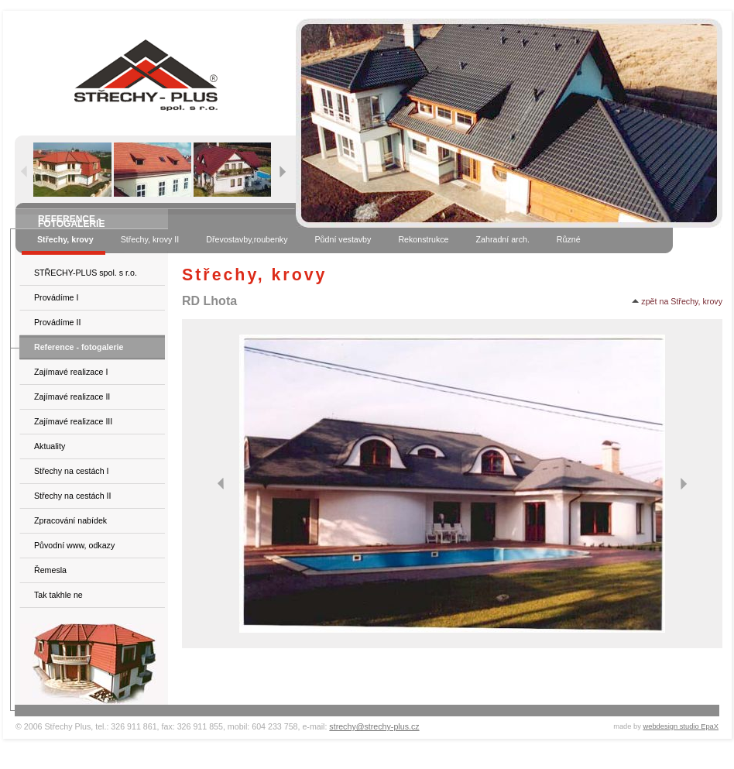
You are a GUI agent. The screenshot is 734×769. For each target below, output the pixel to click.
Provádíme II (57, 322)
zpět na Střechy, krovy (677, 301)
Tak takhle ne (58, 594)
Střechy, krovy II (150, 239)
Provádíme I (56, 297)
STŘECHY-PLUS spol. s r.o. (85, 272)
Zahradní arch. (503, 239)
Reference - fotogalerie (78, 347)
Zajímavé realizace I (71, 371)
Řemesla (50, 570)
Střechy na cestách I (71, 470)
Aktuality (49, 446)
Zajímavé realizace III (73, 421)
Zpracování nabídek (70, 520)
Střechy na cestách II (72, 495)
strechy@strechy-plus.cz (374, 726)
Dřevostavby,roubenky (246, 239)
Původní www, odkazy (74, 545)
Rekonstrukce (423, 239)
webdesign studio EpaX (681, 726)
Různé (569, 239)
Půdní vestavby (343, 239)
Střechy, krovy (65, 239)
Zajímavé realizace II (72, 396)
